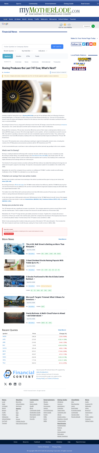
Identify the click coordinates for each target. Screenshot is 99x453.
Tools (37, 56)
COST (46, 269)
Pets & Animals (75, 417)
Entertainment (50, 4)
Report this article (9, 233)
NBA (17, 415)
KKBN (45, 421)
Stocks (18, 56)
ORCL (45, 290)
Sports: (18, 408)
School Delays (63, 19)
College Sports (20, 421)
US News (17, 19)
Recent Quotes (9, 51)
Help (69, 442)
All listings (60, 402)
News (6, 4)
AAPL (4, 339)
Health (32, 406)
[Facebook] (10, 384)
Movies (46, 402)
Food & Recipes (48, 410)
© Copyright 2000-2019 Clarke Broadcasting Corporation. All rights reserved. (49, 451)
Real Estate (85, 4)
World (24, 19)
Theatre (46, 404)
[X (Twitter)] (5, 384)
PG (58, 269)
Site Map (48, 442)
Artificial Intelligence (46, 286)
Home (15, 442)
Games (46, 408)
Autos (73, 406)
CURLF (51, 253)
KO (53, 269)
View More (62, 239)
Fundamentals (61, 425)
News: (4, 400)
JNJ (50, 269)
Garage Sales (75, 415)
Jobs (72, 402)
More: (87, 400)
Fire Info (32, 419)
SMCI (49, 290)
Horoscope (47, 406)
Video (87, 408)
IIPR (55, 253)
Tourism (73, 19)
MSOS (58, 253)
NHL (17, 417)
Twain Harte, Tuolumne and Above (61, 413)
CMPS (46, 253)
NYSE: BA (30, 115)
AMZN (43, 322)
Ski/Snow (19, 406)
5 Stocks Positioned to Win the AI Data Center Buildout (45, 278)
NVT (42, 290)
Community (33, 4)
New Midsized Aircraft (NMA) (40, 155)
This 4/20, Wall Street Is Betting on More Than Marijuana (45, 245)
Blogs (31, 408)
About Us (25, 442)
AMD (4, 342)
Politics (4, 415)
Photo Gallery (89, 417)
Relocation (60, 434)
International (46, 62)
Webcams (44, 19)
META (4, 351)
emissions (64, 124)
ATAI (42, 253)
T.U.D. (87, 415)
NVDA (38, 290)
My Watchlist (26, 51)
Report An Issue (80, 442)
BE (31, 290)
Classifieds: (75, 400)
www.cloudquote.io (42, 372)
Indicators (41, 51)
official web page (19, 184)
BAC (4, 345)
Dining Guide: (62, 400)
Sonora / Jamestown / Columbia (61, 406)
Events (32, 402)
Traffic (36, 19)
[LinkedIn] (15, 384)
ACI (42, 269)
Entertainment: (49, 400)
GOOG (5, 348)
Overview (18, 62)
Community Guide (35, 410)
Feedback (37, 442)
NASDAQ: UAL (37, 199)
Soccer (18, 419)
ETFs (28, 56)
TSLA (4, 363)
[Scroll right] (97, 3)
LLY (56, 269)
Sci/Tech (4, 421)
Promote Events (76, 410)
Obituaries (53, 19)
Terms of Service (43, 447)
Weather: (19, 400)
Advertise (59, 442)
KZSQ (45, 419)
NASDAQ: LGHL (7, 201)
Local (5, 19)
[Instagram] (20, 384)
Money (30, 19)
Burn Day (18, 402)
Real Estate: (61, 423)
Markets (8, 56)
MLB (17, 413)
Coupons (88, 419)
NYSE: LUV (57, 199)
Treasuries (56, 62)
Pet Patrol (33, 417)
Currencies (35, 62)
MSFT (43, 306)
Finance (59, 428)
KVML (45, 417)
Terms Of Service (53, 378)
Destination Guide (35, 412)
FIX (34, 290)
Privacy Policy (40, 378)
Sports (18, 4)
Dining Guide (68, 4)
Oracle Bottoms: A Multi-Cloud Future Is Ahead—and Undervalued (45, 314)
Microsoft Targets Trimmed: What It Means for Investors (45, 298)
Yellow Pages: (89, 421)
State (11, 19)
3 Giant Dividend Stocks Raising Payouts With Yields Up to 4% (44, 261)
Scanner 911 (89, 404)
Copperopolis (61, 421)
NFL (17, 411)
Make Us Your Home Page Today (83, 38)
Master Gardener (62, 436)
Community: (34, 400)
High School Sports (21, 423)
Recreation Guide (35, 415)
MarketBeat (31, 253)
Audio (87, 402)
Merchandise (75, 404)
